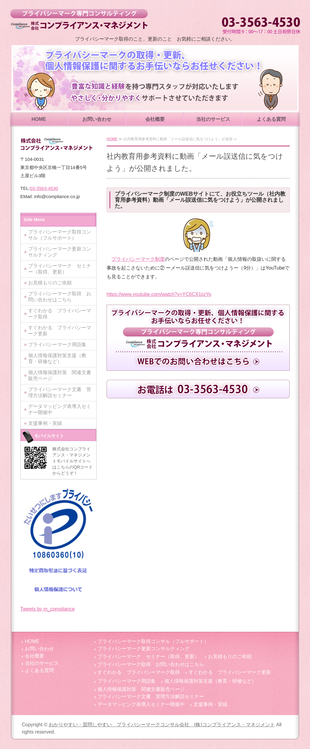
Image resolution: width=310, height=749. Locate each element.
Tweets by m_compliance (47, 608)
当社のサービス (213, 119)
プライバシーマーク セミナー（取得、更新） (59, 268)
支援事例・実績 (45, 423)
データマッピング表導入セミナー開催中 (59, 409)
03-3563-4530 (44, 188)
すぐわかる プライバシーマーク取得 (59, 313)
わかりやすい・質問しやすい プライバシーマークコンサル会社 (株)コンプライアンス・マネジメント (79, 19)
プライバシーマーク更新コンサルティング (59, 251)
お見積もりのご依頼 (50, 282)
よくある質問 (271, 119)
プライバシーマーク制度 (138, 259)
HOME (38, 119)
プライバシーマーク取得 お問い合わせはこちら (59, 296)
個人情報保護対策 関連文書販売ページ (59, 375)
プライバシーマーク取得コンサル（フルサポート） (59, 234)
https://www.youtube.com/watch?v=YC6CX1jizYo (159, 294)
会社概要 (155, 119)
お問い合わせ (96, 119)
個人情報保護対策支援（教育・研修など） (57, 358)
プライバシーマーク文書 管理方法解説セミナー (59, 392)
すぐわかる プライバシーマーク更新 (59, 330)
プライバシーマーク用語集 (57, 344)
